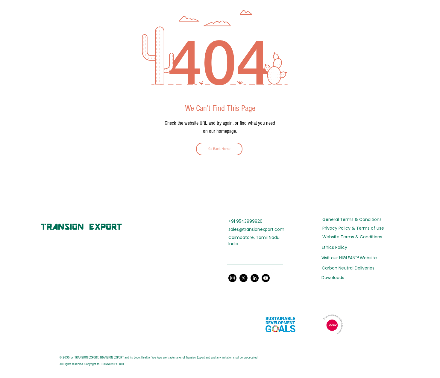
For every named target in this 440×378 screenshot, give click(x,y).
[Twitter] (249, 273)
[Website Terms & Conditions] (352, 237)
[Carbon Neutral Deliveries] (347, 268)
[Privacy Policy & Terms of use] (353, 228)
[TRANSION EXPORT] (81, 226)
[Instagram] (272, 273)
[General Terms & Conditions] (352, 220)
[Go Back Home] (219, 149)
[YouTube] (261, 273)
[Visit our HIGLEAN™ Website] (349, 258)
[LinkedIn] (237, 273)
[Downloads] (347, 278)
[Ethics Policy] (334, 247)
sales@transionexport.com (256, 229)
